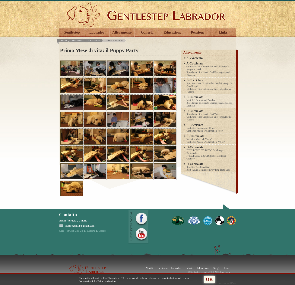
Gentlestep (71, 32)
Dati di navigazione (107, 281)
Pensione (198, 32)
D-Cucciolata (210, 115)
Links (223, 32)
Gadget (216, 268)
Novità (149, 268)
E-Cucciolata (210, 127)
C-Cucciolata (94, 40)
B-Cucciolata (210, 86)
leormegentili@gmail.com (80, 225)
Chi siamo (162, 268)
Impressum (225, 272)
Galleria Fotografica (114, 40)
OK (209, 279)
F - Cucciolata (210, 138)
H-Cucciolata (210, 166)
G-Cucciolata (210, 153)
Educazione (172, 32)
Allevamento (122, 32)
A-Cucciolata (210, 69)
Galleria (147, 32)
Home (64, 40)
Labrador (96, 32)
